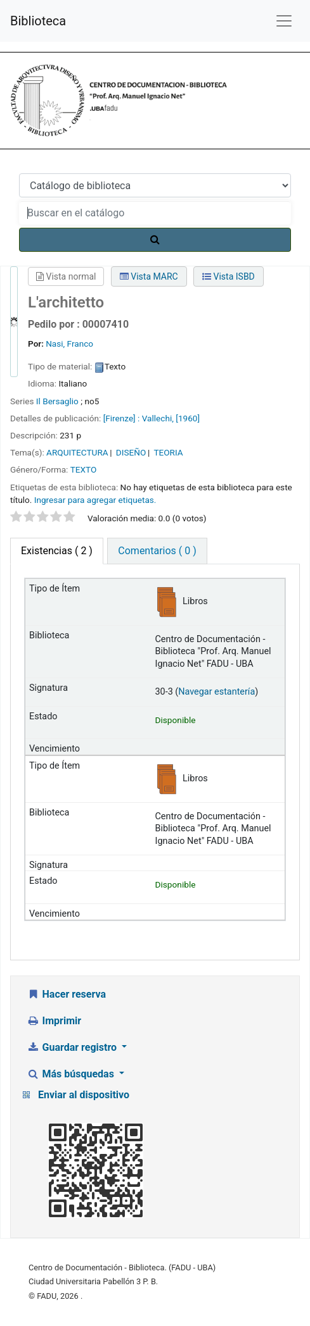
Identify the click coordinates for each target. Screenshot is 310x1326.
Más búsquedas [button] (72, 1074)
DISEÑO (131, 452)
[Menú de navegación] (284, 21)
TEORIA (168, 452)
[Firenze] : (121, 418)
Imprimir (54, 1021)
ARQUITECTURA (77, 452)
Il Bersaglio (57, 401)
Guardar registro (73, 1047)
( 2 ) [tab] (57, 551)
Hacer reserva (66, 994)
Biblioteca (38, 20)
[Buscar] (155, 240)
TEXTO (83, 469)
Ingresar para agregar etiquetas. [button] (95, 500)
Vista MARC (149, 276)
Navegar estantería (216, 691)
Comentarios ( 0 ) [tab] (157, 551)
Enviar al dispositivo (83, 1095)
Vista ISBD (228, 276)
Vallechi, (158, 418)
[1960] (188, 418)
